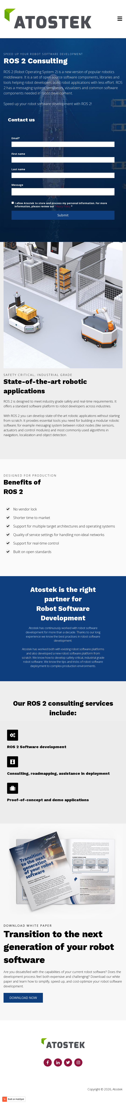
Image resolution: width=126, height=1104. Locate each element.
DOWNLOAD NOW (23, 998)
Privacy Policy (62, 206)
